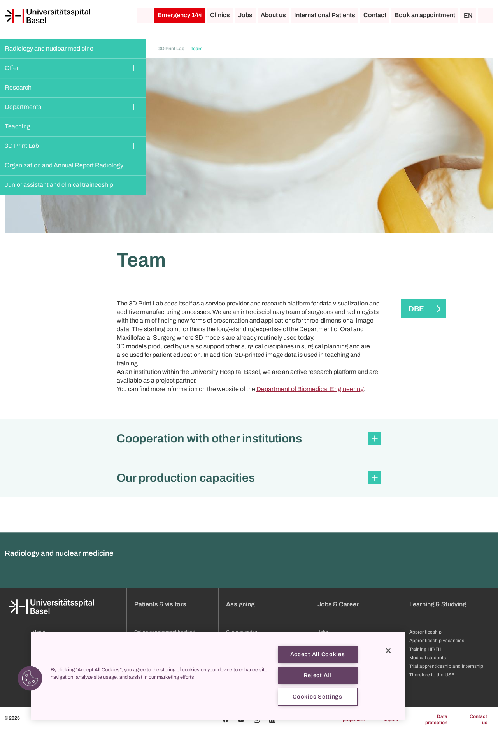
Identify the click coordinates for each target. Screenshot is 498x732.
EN (468, 15)
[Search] (485, 15)
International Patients (324, 15)
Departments (23, 107)
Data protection (436, 719)
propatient (354, 719)
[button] (249, 438)
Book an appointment (425, 15)
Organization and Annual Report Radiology (64, 165)
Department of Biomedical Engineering (310, 389)
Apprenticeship (425, 632)
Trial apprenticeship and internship (446, 666)
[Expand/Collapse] (133, 48)
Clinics (220, 15)
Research (18, 87)
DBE (416, 309)
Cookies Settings (317, 696)
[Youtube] (241, 719)
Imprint (391, 719)
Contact (374, 15)
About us (273, 15)
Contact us (478, 719)
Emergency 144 (180, 15)
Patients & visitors (160, 604)
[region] (218, 676)
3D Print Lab (22, 145)
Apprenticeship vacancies (436, 640)
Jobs (245, 15)
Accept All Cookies (317, 654)
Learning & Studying (437, 604)
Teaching (17, 126)
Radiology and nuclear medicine (49, 48)
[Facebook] (226, 719)
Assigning (240, 604)
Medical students (427, 657)
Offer (12, 68)
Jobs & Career (338, 604)
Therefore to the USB (431, 675)
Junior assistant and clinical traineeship (59, 184)
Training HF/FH (425, 649)
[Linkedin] (272, 719)
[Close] (388, 650)
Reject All (317, 675)
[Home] (47, 16)
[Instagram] (257, 719)
